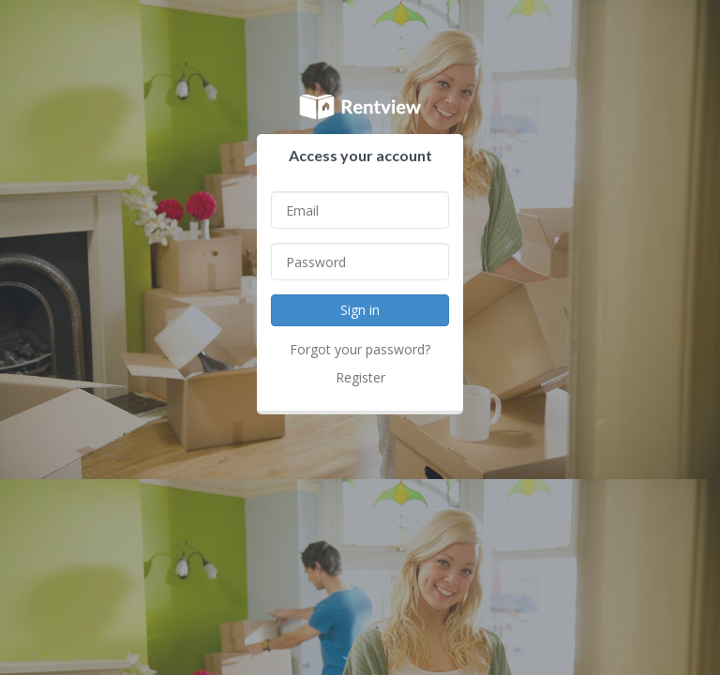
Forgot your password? (360, 349)
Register (360, 377)
